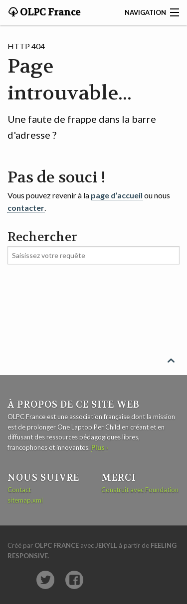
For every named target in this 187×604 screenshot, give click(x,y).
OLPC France (49, 12)
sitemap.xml (25, 500)
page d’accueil (117, 195)
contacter (25, 207)
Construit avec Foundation (140, 490)
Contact (19, 490)
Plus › (99, 447)
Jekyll (106, 545)
